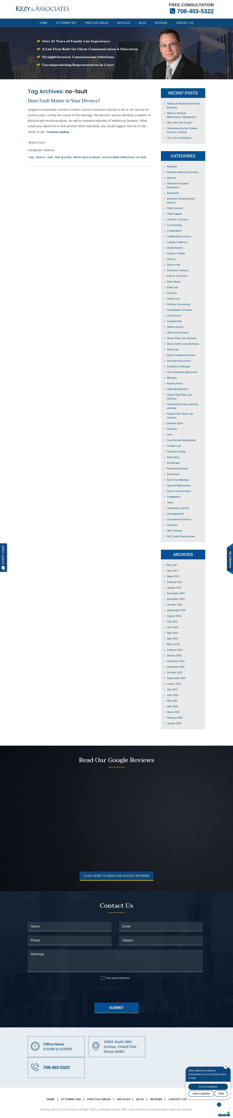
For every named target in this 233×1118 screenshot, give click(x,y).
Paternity (178, 414)
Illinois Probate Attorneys (187, 348)
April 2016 (178, 624)
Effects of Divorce (183, 269)
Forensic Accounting (184, 297)
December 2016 (182, 578)
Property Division (183, 437)
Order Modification (184, 382)
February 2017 (181, 567)
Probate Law (180, 431)
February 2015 (181, 703)
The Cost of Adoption (185, 138)
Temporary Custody (184, 493)
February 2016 (181, 635)
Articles (123, 23)
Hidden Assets (181, 320)
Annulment (179, 190)
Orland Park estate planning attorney (189, 395)
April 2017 (178, 556)
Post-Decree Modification (188, 425)
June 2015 (179, 680)
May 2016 (178, 618)
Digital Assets (181, 241)
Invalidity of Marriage (185, 359)
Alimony (177, 178)
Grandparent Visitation (186, 303)
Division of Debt (182, 246)
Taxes (176, 487)
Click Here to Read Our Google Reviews (116, 861)
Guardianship (180, 314)
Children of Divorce (184, 212)
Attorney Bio (66, 23)
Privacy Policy (158, 1112)
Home (44, 23)
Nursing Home (181, 376)
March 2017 (179, 561)
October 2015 (180, 658)
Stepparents (180, 482)
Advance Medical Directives (189, 173)
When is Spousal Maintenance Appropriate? (190, 116)
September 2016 (182, 595)
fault (38, 152)
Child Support (180, 207)
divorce (28, 152)
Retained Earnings (183, 454)
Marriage (178, 371)
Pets (175, 420)
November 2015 (182, 652)
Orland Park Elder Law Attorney (191, 388)
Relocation (179, 442)
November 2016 (182, 584)
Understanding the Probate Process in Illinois (188, 131)
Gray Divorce (180, 308)
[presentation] (115, 975)
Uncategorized (181, 499)
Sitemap (138, 1112)
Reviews (161, 23)
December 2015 (182, 646)
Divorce (37, 145)
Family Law (179, 291)
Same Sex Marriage (184, 465)
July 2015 (178, 674)
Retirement (179, 459)
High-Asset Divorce (184, 325)
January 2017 (180, 573)
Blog (142, 23)
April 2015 (178, 691)
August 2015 (180, 669)
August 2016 (180, 601)
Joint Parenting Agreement (188, 365)
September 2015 (182, 663)
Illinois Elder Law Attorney (188, 331)
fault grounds (51, 152)
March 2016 (179, 629)
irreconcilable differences (108, 152)
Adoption (178, 167)
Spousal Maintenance (185, 471)
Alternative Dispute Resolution (190, 184)
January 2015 (180, 708)
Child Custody (181, 201)
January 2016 (180, 641)
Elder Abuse (180, 274)
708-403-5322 (194, 11)
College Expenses (183, 235)
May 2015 (178, 686)
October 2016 (180, 590)
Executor (178, 286)
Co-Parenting (180, 218)
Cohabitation (180, 224)
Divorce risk (180, 257)
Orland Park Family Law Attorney (192, 403)
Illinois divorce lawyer (76, 152)
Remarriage (180, 448)
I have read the (117, 963)
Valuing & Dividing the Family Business (190, 106)
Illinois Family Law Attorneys (189, 337)
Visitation (178, 510)
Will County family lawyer (187, 521)
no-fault (131, 152)
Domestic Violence (184, 263)
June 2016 (179, 612)
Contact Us (184, 23)
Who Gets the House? (186, 123)
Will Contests (180, 516)
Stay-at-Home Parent (185, 476)
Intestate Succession (185, 354)
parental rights (181, 408)
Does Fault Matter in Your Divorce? (60, 101)
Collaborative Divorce (185, 229)
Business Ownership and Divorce (192, 195)
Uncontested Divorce (185, 504)
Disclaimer (125, 964)
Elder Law (178, 280)
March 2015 (179, 697)
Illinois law (179, 342)
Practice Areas (96, 23)
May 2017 (178, 550)
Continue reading (115, 127)
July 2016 (178, 607)
